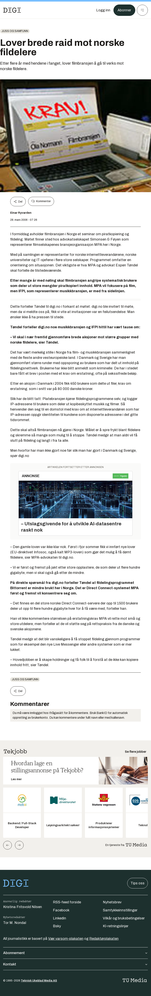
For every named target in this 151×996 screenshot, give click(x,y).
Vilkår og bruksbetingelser (124, 918)
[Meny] (142, 10)
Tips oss (138, 883)
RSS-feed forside (67, 902)
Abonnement (75, 953)
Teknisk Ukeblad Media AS (39, 980)
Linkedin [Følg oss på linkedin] (59, 918)
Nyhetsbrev (112, 902)
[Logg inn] (103, 10)
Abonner (124, 10)
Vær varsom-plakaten (65, 939)
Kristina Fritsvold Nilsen (22, 907)
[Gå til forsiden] (12, 10)
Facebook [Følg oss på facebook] (61, 910)
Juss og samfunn (15, 31)
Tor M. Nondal (14, 923)
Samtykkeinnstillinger (120, 910)
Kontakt (75, 964)
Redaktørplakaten (104, 939)
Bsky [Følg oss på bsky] (57, 926)
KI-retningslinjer (115, 926)
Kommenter (41, 201)
